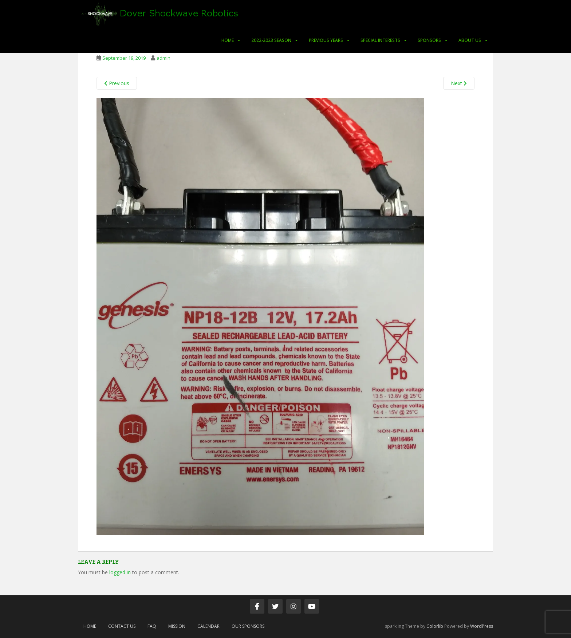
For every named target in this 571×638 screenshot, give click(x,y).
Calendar (208, 626)
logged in (120, 572)
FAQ (151, 626)
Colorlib (434, 626)
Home (227, 40)
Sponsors (429, 40)
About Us (469, 40)
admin (163, 58)
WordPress (481, 626)
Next (459, 83)
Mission (176, 626)
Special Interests (380, 40)
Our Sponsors (248, 626)
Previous (116, 83)
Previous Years (326, 40)
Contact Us (121, 626)
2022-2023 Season (271, 40)
